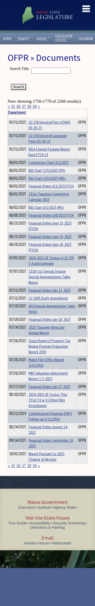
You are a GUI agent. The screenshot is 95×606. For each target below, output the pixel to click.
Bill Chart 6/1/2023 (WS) (46, 207)
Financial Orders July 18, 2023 (49, 319)
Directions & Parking (47, 527)
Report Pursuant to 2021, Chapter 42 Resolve (47, 456)
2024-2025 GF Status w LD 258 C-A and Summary (51, 260)
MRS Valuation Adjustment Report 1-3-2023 (48, 375)
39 (34, 106)
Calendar (86, 39)
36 (18, 106)
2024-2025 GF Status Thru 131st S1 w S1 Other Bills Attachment (48, 400)
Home (7, 39)
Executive (26, 507)
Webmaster (61, 543)
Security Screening (69, 523)
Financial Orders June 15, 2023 (50, 236)
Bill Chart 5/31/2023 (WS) (47, 178)
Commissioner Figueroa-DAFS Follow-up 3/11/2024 (50, 416)
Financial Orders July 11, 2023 (49, 290)
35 (13, 106)
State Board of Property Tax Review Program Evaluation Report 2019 (49, 346)
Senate (24, 39)
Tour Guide (17, 523)
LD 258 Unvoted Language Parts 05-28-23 (48, 138)
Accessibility (40, 523)
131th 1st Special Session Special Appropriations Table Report (49, 276)
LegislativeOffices (63, 38)
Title (11, 112)
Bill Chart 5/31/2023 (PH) (47, 170)
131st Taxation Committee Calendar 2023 (49, 196)
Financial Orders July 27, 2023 (49, 386)
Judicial (44, 507)
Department (37, 112)
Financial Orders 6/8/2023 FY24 (51, 215)
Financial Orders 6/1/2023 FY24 (51, 186)
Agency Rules (65, 507)
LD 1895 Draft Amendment (48, 298)
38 (29, 106)
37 (24, 106)
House (43, 39)
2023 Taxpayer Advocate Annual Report (47, 330)
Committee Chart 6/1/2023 (48, 162)
